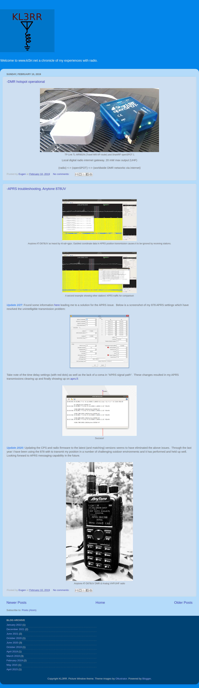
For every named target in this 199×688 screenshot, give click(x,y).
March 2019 (13, 656)
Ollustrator (121, 678)
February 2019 (15, 660)
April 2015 (12, 669)
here (57, 305)
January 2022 (14, 624)
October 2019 (14, 647)
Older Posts (183, 602)
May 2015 (12, 664)
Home (100, 602)
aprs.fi (74, 378)
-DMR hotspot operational (26, 82)
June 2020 (12, 642)
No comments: (61, 174)
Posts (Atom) (29, 610)
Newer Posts (16, 602)
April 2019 (12, 651)
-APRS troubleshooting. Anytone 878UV (36, 189)
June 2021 (12, 633)
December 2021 (15, 629)
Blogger (146, 678)
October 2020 (14, 638)
